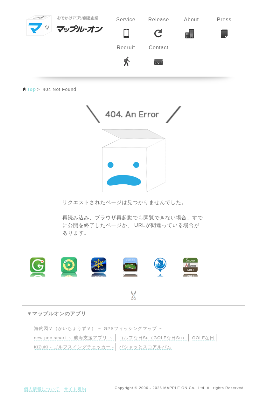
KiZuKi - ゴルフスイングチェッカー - (74, 347)
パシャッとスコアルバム (145, 347)
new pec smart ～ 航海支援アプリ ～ (74, 337)
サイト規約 (75, 389)
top (32, 89)
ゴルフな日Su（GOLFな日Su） (153, 337)
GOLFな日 (203, 337)
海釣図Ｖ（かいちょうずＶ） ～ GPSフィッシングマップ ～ (98, 328)
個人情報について (42, 389)
